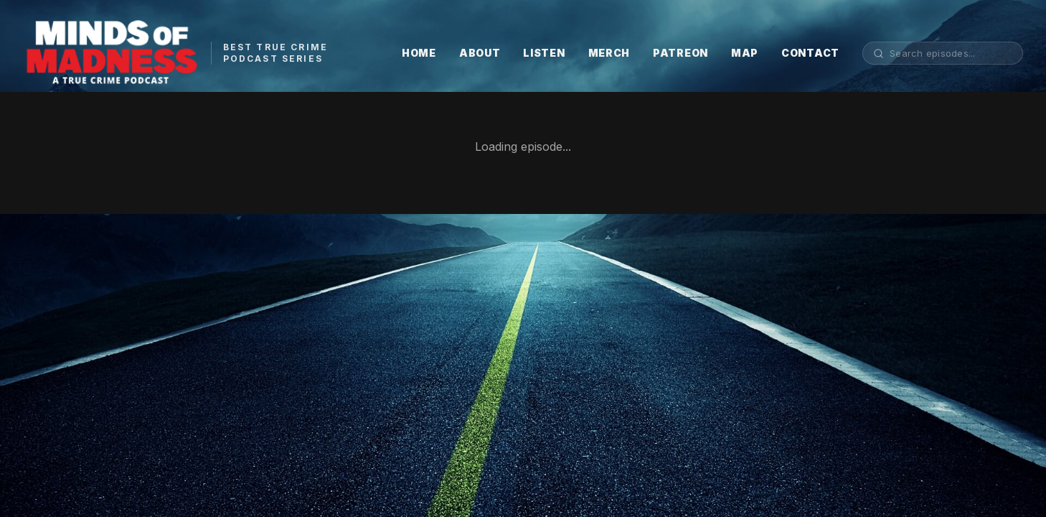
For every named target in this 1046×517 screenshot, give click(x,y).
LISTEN (544, 53)
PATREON (680, 53)
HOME (419, 53)
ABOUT (480, 53)
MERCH (609, 53)
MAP (744, 53)
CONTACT (810, 53)
